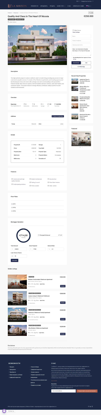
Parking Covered (35, 187)
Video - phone (52, 191)
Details (63, 291)
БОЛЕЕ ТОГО (60, 6)
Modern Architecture (36, 184)
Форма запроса (35, 377)
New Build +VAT (20, 19)
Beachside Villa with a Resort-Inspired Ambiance (85, 116)
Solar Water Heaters (54, 187)
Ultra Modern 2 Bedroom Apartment (38, 333)
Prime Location (35, 191)
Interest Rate (51, 251)
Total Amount (14, 251)
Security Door (52, 184)
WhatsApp (81, 66)
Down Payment (33, 251)
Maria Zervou (32, 292)
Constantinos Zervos (34, 325)
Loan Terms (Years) (16, 258)
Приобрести (34, 6)
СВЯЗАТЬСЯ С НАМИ (78, 6)
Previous (73, 139)
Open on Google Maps (57, 121)
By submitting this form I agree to (81, 58)
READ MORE (54, 386)
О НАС (69, 6)
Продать (52, 6)
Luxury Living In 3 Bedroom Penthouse (38, 301)
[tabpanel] (81, 138)
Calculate (14, 265)
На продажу (12, 19)
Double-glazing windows (19, 189)
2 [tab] (83, 147)
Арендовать (44, 6)
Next (89, 139)
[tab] (57, 31)
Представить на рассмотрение (87, 396)
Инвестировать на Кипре (16, 380)
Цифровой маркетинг (15, 382)
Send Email (76, 62)
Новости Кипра (35, 372)
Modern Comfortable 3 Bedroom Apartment (40, 284)
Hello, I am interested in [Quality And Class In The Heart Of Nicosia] (81, 52)
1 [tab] (81, 147)
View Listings (76, 32)
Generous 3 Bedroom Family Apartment (39, 317)
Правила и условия (36, 390)
